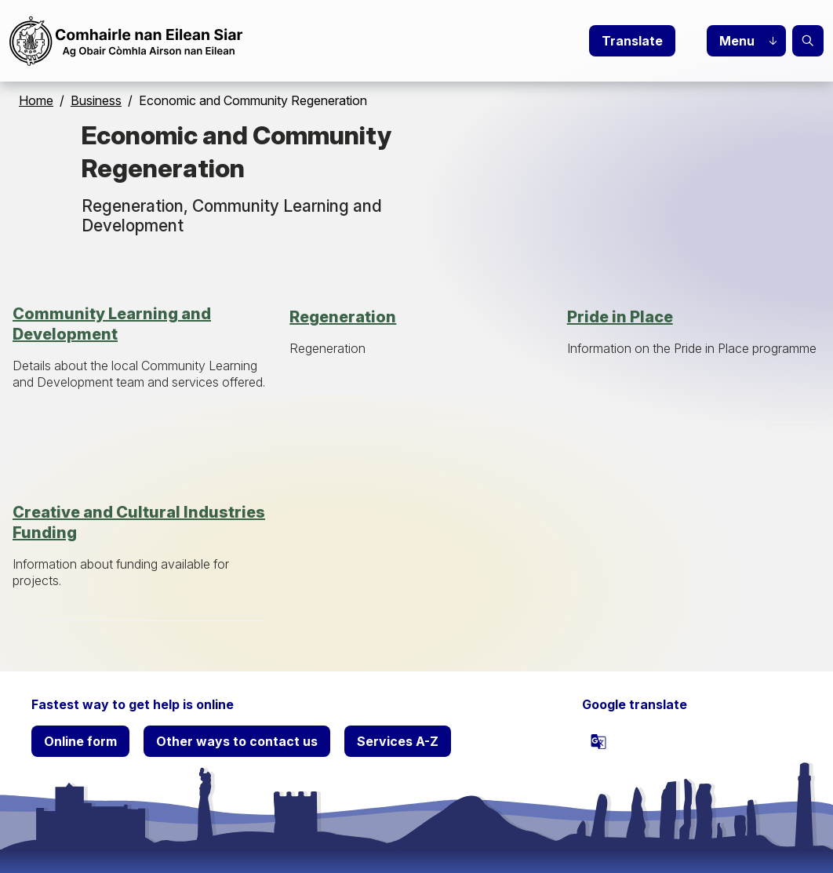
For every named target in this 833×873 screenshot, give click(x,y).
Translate (632, 41)
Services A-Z (397, 741)
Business (96, 100)
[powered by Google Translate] (598, 741)
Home (36, 100)
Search (808, 40)
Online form (80, 741)
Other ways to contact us (237, 741)
